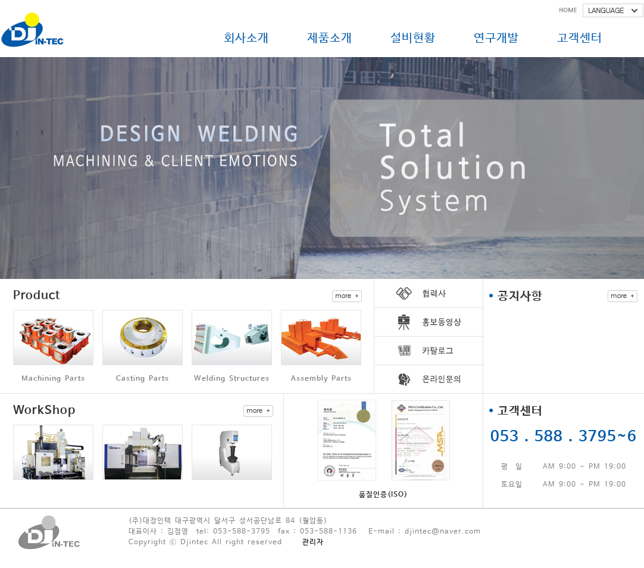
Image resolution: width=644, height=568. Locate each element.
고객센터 (579, 38)
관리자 (313, 542)
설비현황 (413, 38)
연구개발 (496, 38)
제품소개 (329, 38)
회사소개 (246, 38)
